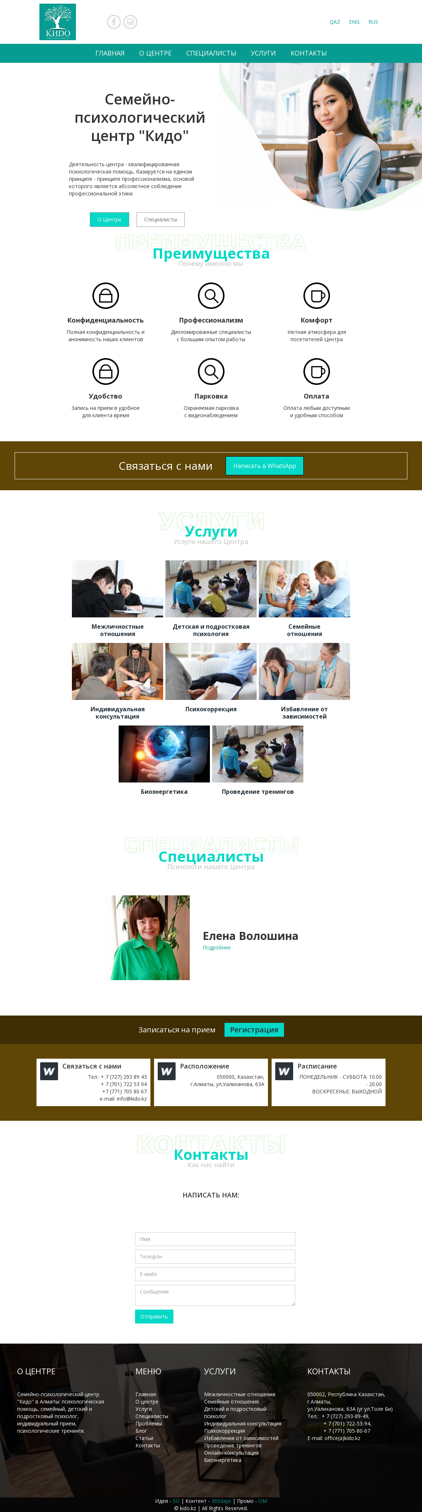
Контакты (147, 1445)
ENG (354, 21)
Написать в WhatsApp (264, 466)
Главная (145, 1394)
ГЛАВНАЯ (109, 53)
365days (221, 1500)
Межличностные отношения (239, 1394)
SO (176, 1500)
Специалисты (160, 219)
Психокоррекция (224, 1430)
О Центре (109, 219)
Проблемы (148, 1423)
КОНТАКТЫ (309, 53)
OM (262, 1500)
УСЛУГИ (263, 53)
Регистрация (254, 1030)
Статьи (144, 1438)
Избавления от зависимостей (241, 1438)
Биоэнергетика (222, 1459)
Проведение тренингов (233, 1445)
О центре (146, 1401)
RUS (373, 21)
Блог (141, 1430)
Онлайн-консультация (231, 1452)
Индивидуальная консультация (242, 1423)
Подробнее (217, 947)
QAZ (335, 21)
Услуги (143, 1408)
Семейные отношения (231, 1401)
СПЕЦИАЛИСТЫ (211, 53)
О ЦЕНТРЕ (155, 53)
